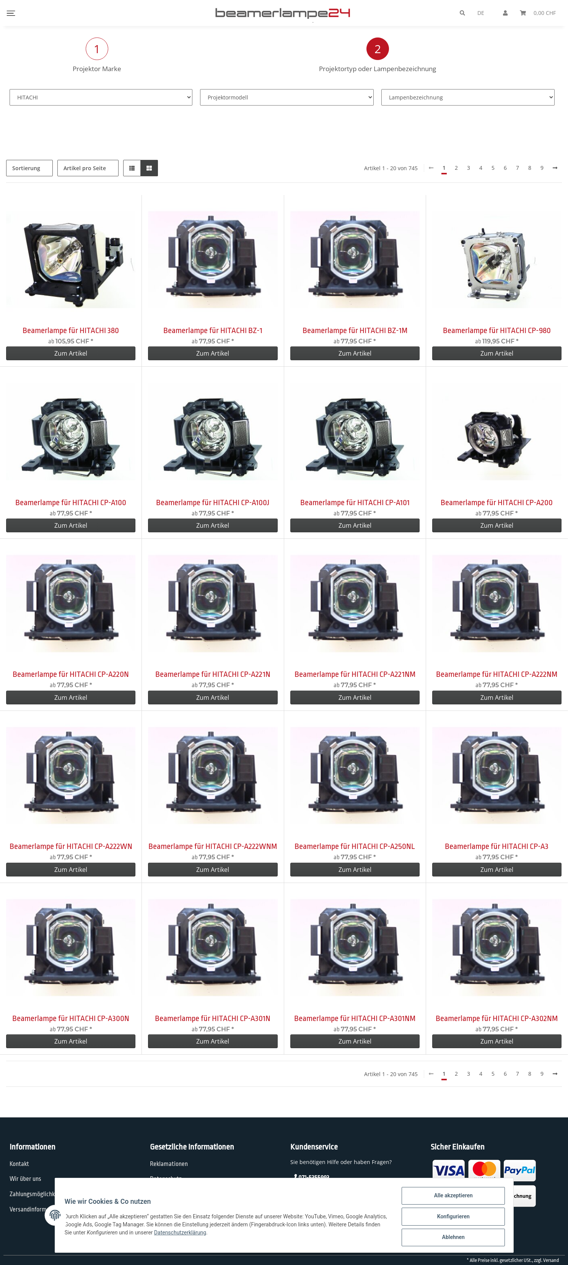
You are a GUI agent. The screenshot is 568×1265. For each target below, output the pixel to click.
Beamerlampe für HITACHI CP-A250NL (355, 846)
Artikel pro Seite (84, 168)
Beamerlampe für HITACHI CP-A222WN (71, 846)
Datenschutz (166, 1179)
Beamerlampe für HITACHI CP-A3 (496, 846)
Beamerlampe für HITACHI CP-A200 (497, 502)
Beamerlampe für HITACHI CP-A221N (212, 674)
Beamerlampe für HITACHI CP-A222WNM (212, 846)
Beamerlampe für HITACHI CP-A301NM (354, 1018)
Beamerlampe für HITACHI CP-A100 (70, 502)
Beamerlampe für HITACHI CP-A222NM (496, 674)
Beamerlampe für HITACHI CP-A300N (70, 1018)
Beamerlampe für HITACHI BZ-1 (212, 330)
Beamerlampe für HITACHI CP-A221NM (355, 674)
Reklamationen (169, 1164)
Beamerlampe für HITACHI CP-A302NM (497, 1018)
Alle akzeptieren (450, 1198)
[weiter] (555, 167)
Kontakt (19, 1164)
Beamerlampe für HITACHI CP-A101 (355, 502)
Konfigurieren (451, 1218)
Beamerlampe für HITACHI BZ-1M (355, 330)
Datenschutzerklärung (216, 1234)
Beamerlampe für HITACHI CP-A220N (71, 674)
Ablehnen (450, 1238)
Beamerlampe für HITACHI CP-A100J (212, 502)
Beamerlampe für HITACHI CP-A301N (212, 1018)
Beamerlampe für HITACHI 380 (71, 330)
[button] (132, 168)
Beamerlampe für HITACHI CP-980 (497, 330)
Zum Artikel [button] (70, 353)
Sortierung (26, 168)
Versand (551, 1260)
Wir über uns (25, 1179)
